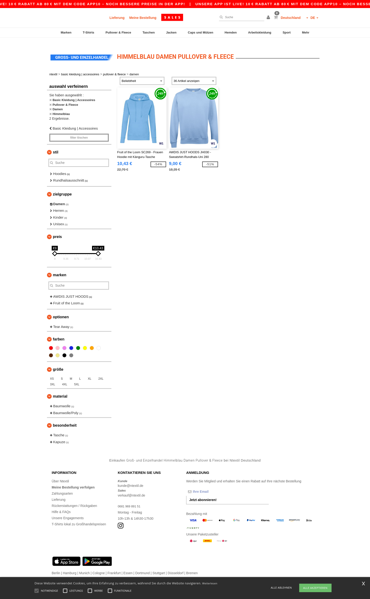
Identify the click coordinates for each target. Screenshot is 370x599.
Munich (84, 566)
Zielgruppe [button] (62, 188)
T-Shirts (88, 32)
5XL (76, 378)
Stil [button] (55, 146)
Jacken (171, 32)
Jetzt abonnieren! (203, 493)
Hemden (231, 32)
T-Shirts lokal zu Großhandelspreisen (79, 517)
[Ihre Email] (211, 485)
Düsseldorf (175, 566)
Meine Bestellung (142, 18)
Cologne (98, 566)
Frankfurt (114, 566)
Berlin (56, 566)
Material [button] (60, 390)
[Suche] (240, 17)
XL (89, 372)
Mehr (305, 32)
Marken (66, 32)
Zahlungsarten (62, 487)
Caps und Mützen (200, 32)
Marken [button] (59, 268)
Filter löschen (79, 131)
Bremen (192, 566)
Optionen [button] (61, 310)
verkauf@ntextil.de (131, 489)
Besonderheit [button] (64, 419)
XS (52, 372)
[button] (269, 18)
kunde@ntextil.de (130, 479)
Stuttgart (158, 566)
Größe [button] (58, 363)
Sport (287, 32)
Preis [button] (57, 230)
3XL (52, 378)
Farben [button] (58, 333)
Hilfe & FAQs (61, 505)
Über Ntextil (60, 474)
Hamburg (69, 566)
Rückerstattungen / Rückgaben (74, 499)
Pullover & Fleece (118, 32)
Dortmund (142, 566)
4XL (64, 378)
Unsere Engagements (68, 511)
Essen (128, 566)
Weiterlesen (209, 583)
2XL (100, 372)
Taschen (149, 32)
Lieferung (117, 18)
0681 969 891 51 (130, 499)
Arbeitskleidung (259, 32)
